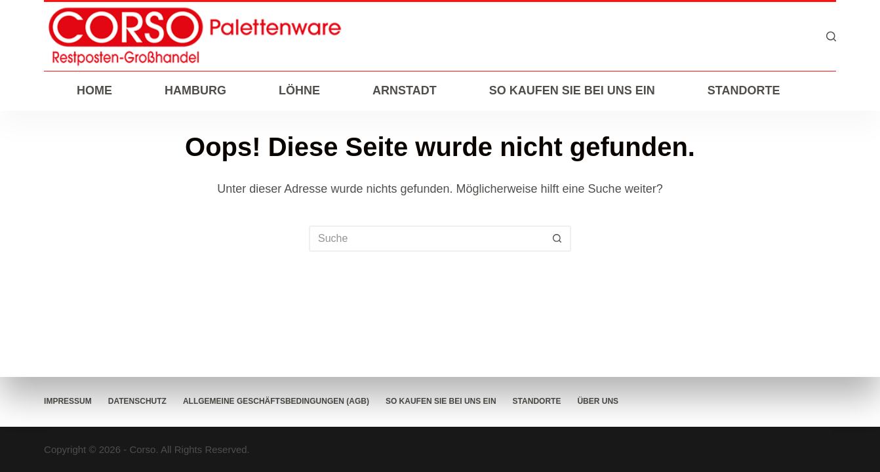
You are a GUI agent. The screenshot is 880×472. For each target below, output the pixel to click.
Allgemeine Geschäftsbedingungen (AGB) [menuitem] (276, 401)
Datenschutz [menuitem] (137, 401)
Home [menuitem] (94, 90)
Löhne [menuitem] (299, 90)
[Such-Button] (558, 239)
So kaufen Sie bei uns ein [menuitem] (572, 90)
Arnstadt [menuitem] (404, 90)
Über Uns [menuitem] (597, 401)
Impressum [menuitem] (68, 401)
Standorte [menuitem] (744, 90)
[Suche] (831, 36)
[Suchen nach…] (427, 239)
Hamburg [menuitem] (195, 90)
